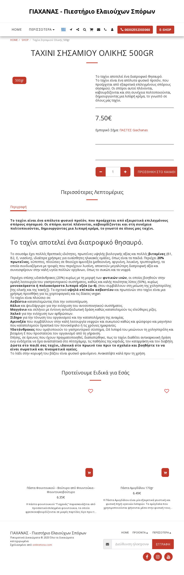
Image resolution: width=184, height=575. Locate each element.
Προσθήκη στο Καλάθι (156, 172)
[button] (71, 29)
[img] (61, 433)
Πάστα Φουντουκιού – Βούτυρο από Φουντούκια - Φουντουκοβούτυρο (60, 490)
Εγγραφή (163, 545)
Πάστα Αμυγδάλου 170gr (136, 488)
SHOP (25, 40)
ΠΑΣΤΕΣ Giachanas (133, 130)
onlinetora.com (42, 546)
